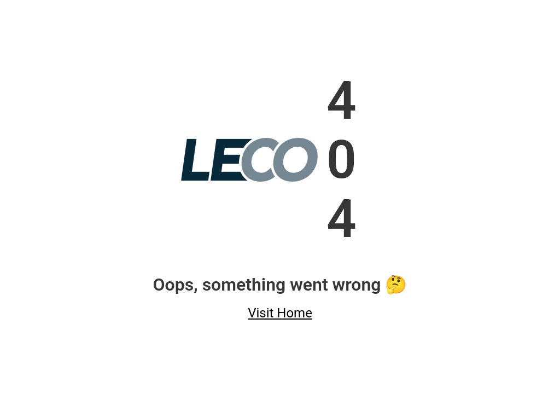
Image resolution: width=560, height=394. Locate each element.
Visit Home (280, 313)
